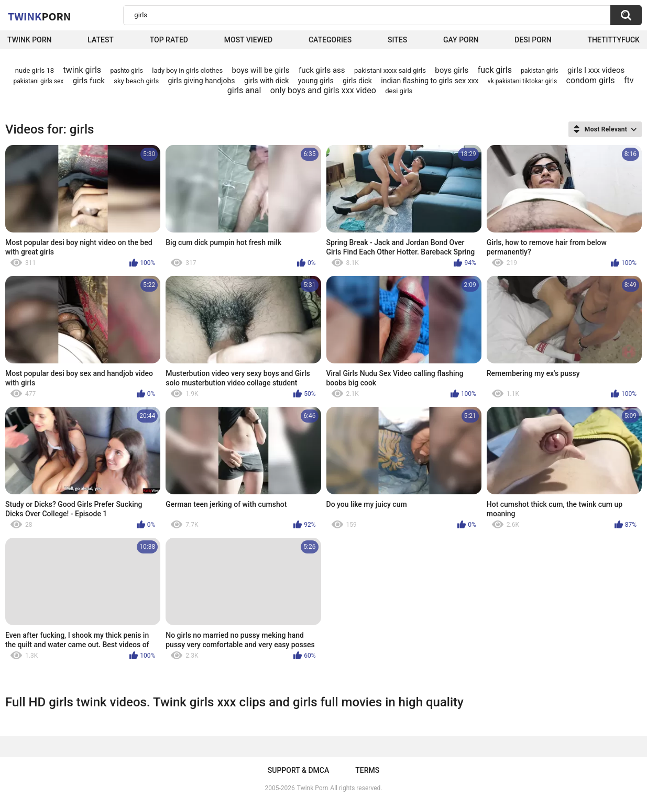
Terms (367, 770)
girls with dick (266, 80)
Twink (39, 16)
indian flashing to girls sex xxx (429, 80)
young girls (316, 80)
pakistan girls (539, 70)
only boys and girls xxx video (323, 90)
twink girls (82, 70)
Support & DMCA (298, 770)
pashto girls (126, 70)
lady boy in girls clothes (187, 70)
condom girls (590, 80)
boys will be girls (261, 70)
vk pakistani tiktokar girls (522, 81)
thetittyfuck (613, 40)
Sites (397, 40)
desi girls (398, 91)
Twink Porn (29, 40)
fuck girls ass (322, 70)
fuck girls (495, 70)
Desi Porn (532, 40)
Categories (330, 40)
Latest (100, 40)
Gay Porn (460, 40)
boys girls (451, 70)
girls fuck (89, 80)
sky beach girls (136, 81)
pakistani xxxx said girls (390, 70)
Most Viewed (248, 40)
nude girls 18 (34, 70)
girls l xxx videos (595, 70)
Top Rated (169, 40)
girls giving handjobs (201, 80)
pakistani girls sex (39, 81)
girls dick (357, 80)
